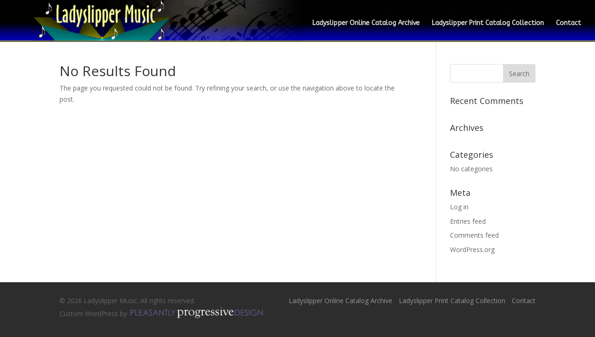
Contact (568, 23)
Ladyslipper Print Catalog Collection (488, 23)
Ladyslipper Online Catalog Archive (366, 23)
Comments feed (474, 235)
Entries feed (468, 221)
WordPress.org (472, 249)
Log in (459, 206)
